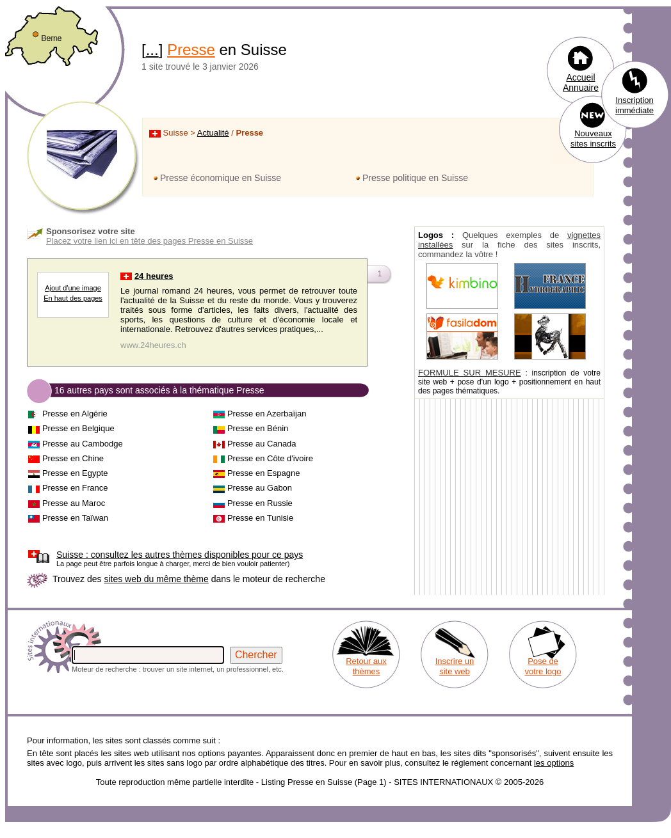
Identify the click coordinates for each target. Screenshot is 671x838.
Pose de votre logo (542, 666)
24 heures (154, 276)
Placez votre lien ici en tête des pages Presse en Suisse (149, 241)
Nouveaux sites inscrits (593, 138)
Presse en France (75, 488)
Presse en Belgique (78, 428)
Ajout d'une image (73, 288)
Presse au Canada (261, 443)
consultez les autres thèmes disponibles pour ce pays (179, 554)
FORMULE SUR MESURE (469, 372)
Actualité (213, 133)
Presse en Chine (73, 458)
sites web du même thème (156, 579)
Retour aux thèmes (366, 666)
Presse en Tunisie (260, 518)
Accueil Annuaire (581, 82)
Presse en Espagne (263, 473)
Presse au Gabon (259, 488)
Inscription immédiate (634, 105)
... (152, 49)
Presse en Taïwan (75, 518)
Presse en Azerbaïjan (267, 413)
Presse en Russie (260, 503)
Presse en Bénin (257, 428)
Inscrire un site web (454, 666)
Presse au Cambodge (82, 443)
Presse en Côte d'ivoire (270, 458)
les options (554, 763)
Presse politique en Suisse (415, 178)
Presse (191, 49)
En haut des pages (73, 298)
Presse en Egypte (75, 473)
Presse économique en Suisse (220, 178)
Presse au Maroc (73, 503)
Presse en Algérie (75, 413)
